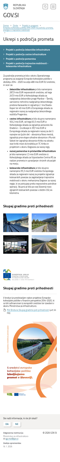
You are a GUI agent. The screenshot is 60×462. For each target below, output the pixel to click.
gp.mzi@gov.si (12, 438)
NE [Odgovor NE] (16, 424)
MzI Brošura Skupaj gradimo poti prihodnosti (28, 310)
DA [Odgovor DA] (7, 424)
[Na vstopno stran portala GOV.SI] (16, 11)
